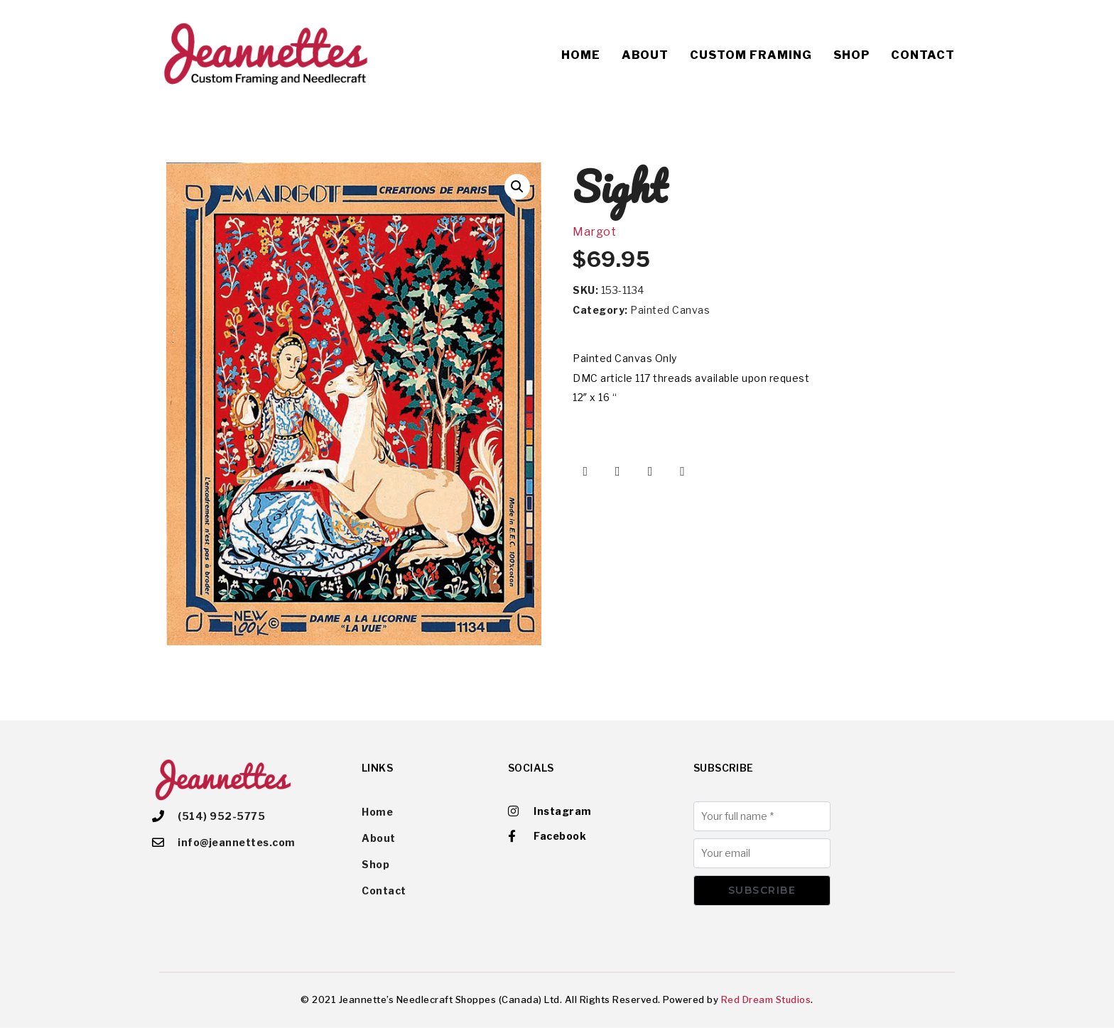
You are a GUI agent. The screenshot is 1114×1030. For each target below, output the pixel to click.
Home (580, 55)
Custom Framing (751, 55)
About (645, 55)
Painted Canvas (670, 310)
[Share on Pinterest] (650, 471)
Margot (594, 232)
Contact (923, 55)
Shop (851, 55)
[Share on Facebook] (585, 471)
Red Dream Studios (766, 1001)
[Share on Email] (683, 471)
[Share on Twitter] (618, 471)
